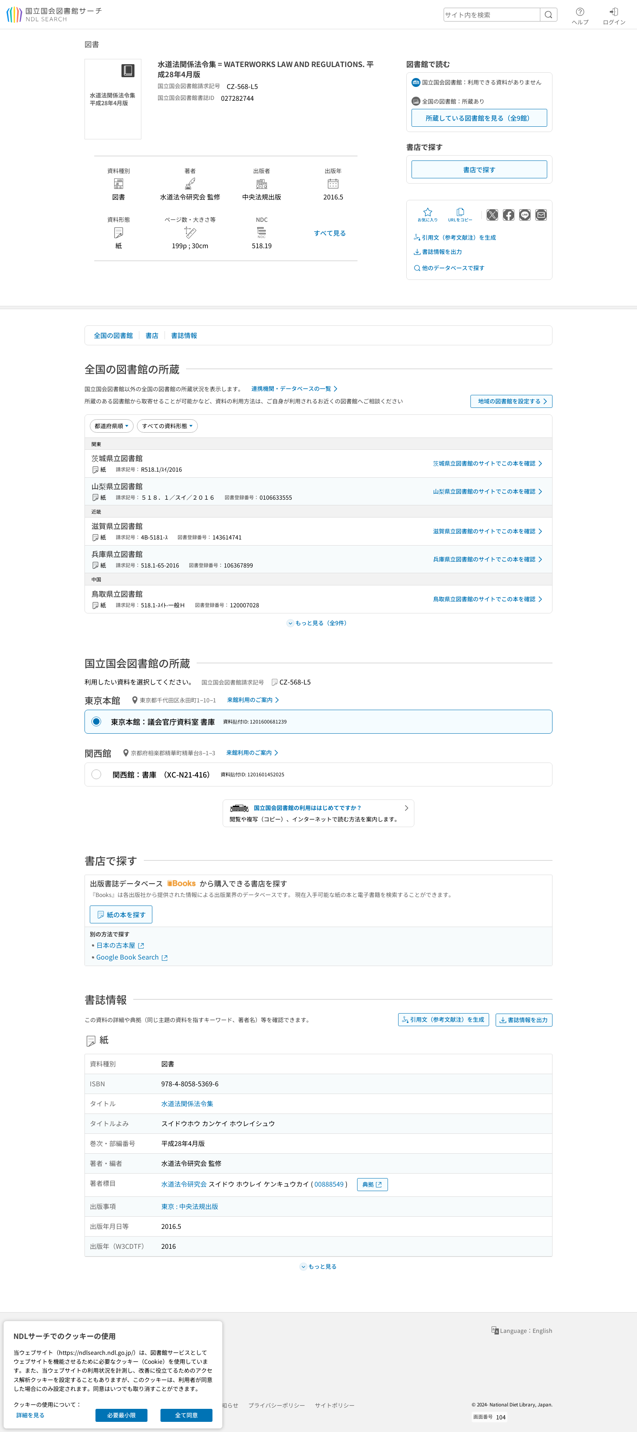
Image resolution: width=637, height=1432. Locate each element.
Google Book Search (132, 957)
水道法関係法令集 (187, 1103)
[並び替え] (112, 425)
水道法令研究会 (184, 1184)
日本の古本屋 (120, 945)
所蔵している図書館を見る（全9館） (479, 118)
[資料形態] (167, 425)
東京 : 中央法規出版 (189, 1206)
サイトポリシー (335, 1405)
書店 (151, 335)
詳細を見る (30, 1415)
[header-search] (500, 15)
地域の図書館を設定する (514, 401)
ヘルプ (580, 15)
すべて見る (330, 233)
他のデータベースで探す (449, 268)
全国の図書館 (113, 335)
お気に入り (428, 215)
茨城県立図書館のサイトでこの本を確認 (489, 463)
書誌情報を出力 (437, 251)
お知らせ (227, 1405)
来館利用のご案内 (254, 700)
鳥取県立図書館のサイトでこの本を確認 (489, 599)
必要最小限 (121, 1415)
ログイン (614, 15)
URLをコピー (460, 215)
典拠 (372, 1184)
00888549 (329, 1184)
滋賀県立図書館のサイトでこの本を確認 (489, 531)
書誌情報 (184, 335)
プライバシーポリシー (276, 1405)
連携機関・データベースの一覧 (295, 389)
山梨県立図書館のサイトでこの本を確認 (489, 491)
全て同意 (186, 1415)
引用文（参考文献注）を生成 (454, 237)
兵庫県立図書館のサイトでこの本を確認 (489, 559)
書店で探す (479, 169)
